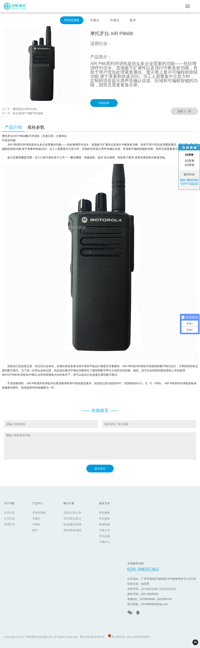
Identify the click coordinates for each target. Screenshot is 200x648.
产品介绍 (13, 127)
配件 (133, 20)
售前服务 (104, 512)
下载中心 (104, 541)
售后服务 (104, 518)
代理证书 (9, 524)
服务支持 (104, 503)
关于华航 (9, 503)
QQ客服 (189, 160)
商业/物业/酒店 (72, 530)
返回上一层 (184, 111)
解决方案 (68, 503)
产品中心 (37, 503)
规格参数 (36, 127)
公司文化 (9, 518)
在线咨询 (103, 103)
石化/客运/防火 (72, 518)
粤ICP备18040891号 (92, 636)
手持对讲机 (71, 20)
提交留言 (100, 468)
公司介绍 (9, 512)
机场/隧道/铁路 (72, 524)
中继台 (114, 20)
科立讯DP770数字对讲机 (28, 113)
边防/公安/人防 (72, 512)
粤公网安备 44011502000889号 (129, 636)
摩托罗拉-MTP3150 (25, 109)
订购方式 (104, 530)
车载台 (94, 20)
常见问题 (104, 536)
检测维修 (104, 524)
